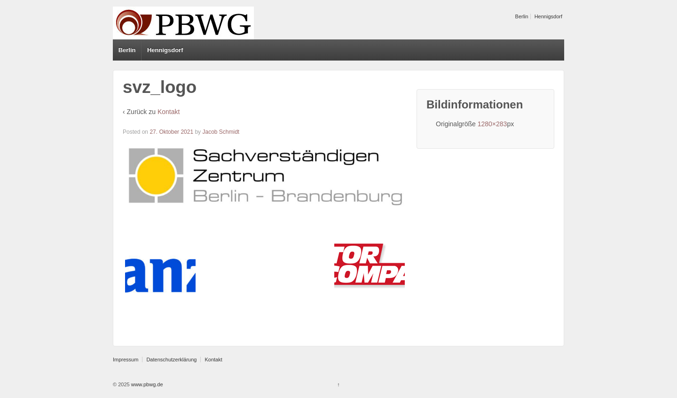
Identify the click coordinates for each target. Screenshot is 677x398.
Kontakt (168, 111)
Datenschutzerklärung (171, 359)
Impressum (125, 359)
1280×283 (492, 124)
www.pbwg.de (146, 384)
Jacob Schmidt (220, 132)
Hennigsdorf (548, 16)
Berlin (521, 16)
